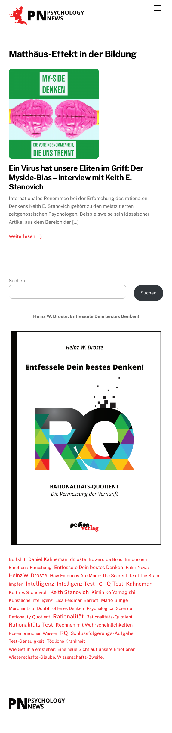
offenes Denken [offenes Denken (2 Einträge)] (68, 608)
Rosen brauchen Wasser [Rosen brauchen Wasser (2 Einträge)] (33, 633)
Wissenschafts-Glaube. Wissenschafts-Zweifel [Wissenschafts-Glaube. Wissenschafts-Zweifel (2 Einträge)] (56, 657)
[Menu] (157, 8)
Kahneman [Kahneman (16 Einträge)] (139, 584)
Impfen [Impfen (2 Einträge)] (16, 584)
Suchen (17, 280)
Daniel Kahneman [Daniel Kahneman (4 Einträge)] (47, 559)
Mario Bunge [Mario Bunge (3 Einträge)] (114, 600)
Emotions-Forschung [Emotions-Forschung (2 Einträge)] (30, 567)
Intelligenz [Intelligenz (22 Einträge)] (40, 583)
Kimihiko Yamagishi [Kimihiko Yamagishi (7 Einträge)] (113, 592)
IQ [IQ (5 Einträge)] (100, 584)
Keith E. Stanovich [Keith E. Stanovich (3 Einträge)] (28, 592)
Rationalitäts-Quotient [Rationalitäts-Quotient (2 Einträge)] (109, 616)
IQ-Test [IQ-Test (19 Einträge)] (114, 584)
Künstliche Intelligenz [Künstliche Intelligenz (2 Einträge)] (31, 600)
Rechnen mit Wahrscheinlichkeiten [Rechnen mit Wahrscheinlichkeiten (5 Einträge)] (94, 625)
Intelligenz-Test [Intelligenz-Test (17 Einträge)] (76, 584)
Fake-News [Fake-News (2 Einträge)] (137, 567)
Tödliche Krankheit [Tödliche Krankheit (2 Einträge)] (66, 641)
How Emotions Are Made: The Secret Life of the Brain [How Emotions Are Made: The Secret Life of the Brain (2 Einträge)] (104, 575)
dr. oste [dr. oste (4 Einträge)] (78, 559)
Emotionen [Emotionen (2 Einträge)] (136, 559)
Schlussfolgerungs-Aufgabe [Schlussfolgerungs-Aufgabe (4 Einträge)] (102, 633)
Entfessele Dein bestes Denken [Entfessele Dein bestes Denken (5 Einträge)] (88, 567)
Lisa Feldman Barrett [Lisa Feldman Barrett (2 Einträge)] (76, 600)
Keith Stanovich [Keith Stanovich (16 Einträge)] (69, 592)
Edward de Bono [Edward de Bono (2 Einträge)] (105, 559)
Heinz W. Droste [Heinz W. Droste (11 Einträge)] (28, 575)
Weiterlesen (22, 236)
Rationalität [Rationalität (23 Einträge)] (68, 616)
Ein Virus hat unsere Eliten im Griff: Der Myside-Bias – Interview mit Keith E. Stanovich (76, 177)
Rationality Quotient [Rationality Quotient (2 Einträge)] (29, 616)
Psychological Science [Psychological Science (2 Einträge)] (109, 608)
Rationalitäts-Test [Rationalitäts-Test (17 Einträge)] (31, 624)
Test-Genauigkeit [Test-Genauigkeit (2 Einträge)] (26, 641)
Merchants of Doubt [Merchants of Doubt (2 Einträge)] (29, 608)
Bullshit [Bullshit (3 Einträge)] (17, 559)
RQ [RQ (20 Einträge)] (64, 633)
